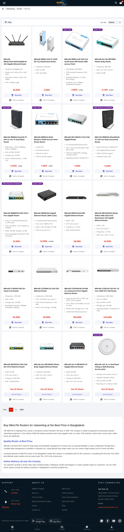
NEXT (22, 410)
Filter (8, 22)
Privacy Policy (37, 497)
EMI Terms (66, 489)
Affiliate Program (38, 489)
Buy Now (16, 94)
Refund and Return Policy (41, 501)
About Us (35, 493)
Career (34, 506)
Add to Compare (16, 99)
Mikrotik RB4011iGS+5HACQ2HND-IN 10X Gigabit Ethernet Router (15, 61)
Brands (64, 510)
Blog (63, 506)
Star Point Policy (68, 501)
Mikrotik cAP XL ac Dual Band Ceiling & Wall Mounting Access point (107, 366)
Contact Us (36, 510)
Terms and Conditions (70, 497)
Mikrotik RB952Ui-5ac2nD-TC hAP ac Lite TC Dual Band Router (15, 139)
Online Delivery (68, 493)
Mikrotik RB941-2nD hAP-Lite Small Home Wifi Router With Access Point (76, 61)
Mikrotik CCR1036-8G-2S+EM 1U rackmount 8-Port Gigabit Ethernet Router (76, 291)
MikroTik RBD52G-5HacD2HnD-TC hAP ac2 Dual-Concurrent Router (107, 139)
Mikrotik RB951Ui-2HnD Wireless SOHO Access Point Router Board (46, 139)
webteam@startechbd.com (108, 507)
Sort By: (104, 22)
